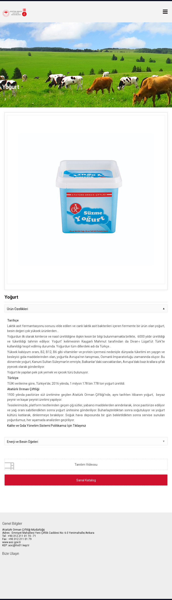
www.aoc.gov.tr (11, 542)
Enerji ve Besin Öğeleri (22, 442)
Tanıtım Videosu (51, 465)
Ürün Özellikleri (17, 309)
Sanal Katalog (86, 480)
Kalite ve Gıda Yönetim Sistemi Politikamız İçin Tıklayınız (46, 425)
